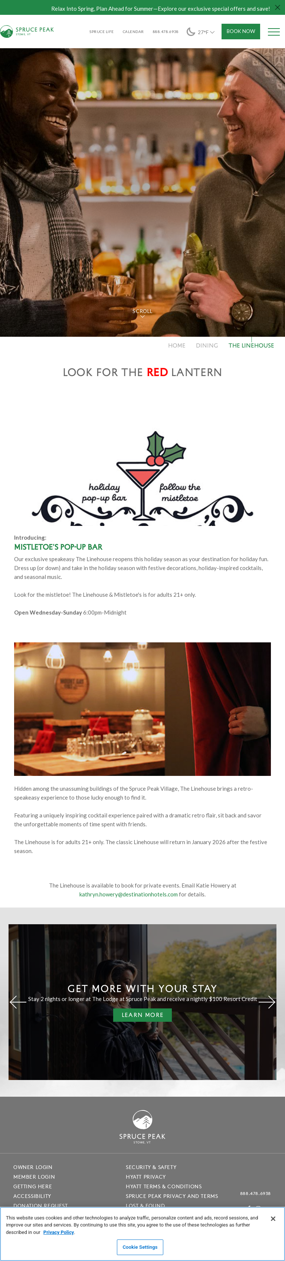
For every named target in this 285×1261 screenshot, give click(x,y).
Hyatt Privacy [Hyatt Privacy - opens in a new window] (146, 1176)
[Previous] (18, 1002)
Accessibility (32, 1196)
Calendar (133, 31)
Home (177, 345)
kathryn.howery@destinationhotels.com (128, 894)
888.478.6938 (255, 1193)
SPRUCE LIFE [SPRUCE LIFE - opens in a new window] (101, 31)
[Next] (267, 1002)
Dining (207, 345)
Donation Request (40, 1205)
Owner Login (33, 1167)
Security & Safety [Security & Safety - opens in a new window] (151, 1167)
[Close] (273, 1219)
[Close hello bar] (277, 7)
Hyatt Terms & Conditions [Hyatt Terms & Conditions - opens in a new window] (164, 1186)
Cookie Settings (139, 1247)
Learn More (138, 1016)
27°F (201, 31)
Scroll (142, 311)
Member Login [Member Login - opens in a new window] (34, 1176)
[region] (142, 1234)
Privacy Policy (58, 1232)
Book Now (241, 31)
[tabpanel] (142, 185)
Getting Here (32, 1186)
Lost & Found (145, 1205)
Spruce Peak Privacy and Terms (172, 1196)
